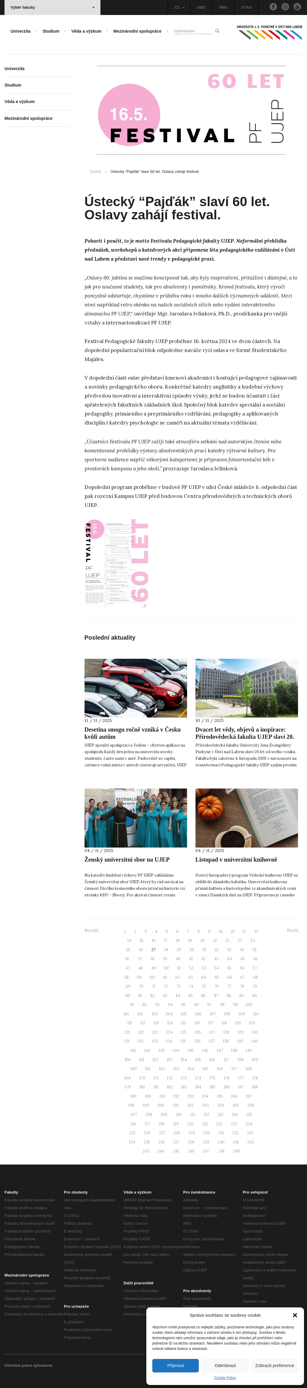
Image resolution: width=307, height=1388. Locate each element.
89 (241, 995)
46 (255, 958)
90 (254, 995)
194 (205, 1096)
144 (176, 1050)
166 (220, 1068)
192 (176, 1096)
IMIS (223, 7)
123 (155, 1032)
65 (216, 977)
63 (190, 977)
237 (176, 1142)
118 (224, 1022)
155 (198, 1059)
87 (216, 995)
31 (204, 949)
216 (133, 1123)
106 (198, 1014)
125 (183, 1032)
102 (140, 1014)
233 (250, 1132)
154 (184, 1059)
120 (252, 1022)
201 (176, 1105)
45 (242, 958)
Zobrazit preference (274, 1365)
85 (191, 995)
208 (148, 1114)
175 (212, 1078)
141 (133, 1050)
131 (127, 1041)
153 (169, 1059)
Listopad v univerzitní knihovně (236, 859)
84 (178, 995)
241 (236, 1142)
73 (178, 986)
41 (191, 958)
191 (162, 1096)
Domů (96, 171)
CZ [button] (179, 7)
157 (226, 1059)
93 (157, 1004)
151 (141, 1059)
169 (127, 1078)
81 (140, 995)
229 (191, 1132)
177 (241, 1078)
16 (154, 940)
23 (240, 940)
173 (184, 1078)
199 (146, 1105)
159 (255, 1059)
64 (203, 977)
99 (235, 1004)
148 (234, 1050)
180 (142, 1087)
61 (165, 977)
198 (131, 1105)
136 (198, 1041)
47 (127, 968)
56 (242, 968)
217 (147, 1123)
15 (141, 940)
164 (191, 1068)
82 (153, 995)
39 (165, 958)
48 (140, 968)
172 (170, 1078)
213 (220, 1114)
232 (235, 1132)
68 (255, 977)
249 (236, 1151)
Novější (91, 930)
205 (235, 1105)
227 (162, 1132)
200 (160, 1105)
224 (249, 1123)
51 (179, 968)
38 (152, 958)
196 (234, 1096)
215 (249, 1114)
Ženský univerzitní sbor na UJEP (127, 859)
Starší (292, 930)
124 (169, 1032)
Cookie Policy (225, 1378)
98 (222, 1004)
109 (242, 1014)
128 (226, 1032)
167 (234, 1068)
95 (183, 1004)
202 (190, 1105)
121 (127, 1032)
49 (153, 968)
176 (227, 1078)
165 (205, 1068)
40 (178, 958)
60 (152, 977)
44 (229, 958)
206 (250, 1105)
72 (166, 986)
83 (165, 995)
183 (184, 1087)
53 (204, 968)
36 (127, 958)
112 (142, 1022)
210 (179, 1114)
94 (170, 1004)
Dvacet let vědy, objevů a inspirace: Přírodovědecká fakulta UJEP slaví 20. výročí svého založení (244, 736)
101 (126, 1014)
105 (184, 1014)
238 (191, 1142)
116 (197, 1022)
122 (141, 1032)
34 (242, 949)
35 (254, 949)
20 (202, 940)
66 (229, 977)
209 (163, 1114)
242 (250, 1142)
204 (220, 1105)
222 (219, 1123)
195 (220, 1096)
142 (147, 1050)
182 (170, 1087)
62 (177, 977)
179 (128, 1087)
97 (209, 1004)
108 (227, 1014)
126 (198, 1032)
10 (221, 931)
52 (191, 968)
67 (242, 977)
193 (191, 1096)
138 (226, 1041)
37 (140, 958)
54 (216, 968)
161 (148, 1068)
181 (156, 1087)
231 (221, 1132)
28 (166, 949)
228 (177, 1132)
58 (126, 977)
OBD (201, 7)
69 (128, 986)
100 (249, 1004)
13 (256, 931)
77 (229, 986)
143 (162, 1050)
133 (155, 1041)
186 (227, 1087)
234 (132, 1142)
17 (166, 940)
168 (249, 1068)
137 (212, 1041)
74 (191, 986)
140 (255, 1041)
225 (132, 1132)
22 (227, 940)
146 (205, 1050)
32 (216, 949)
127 (212, 1032)
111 (129, 1022)
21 (215, 940)
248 (221, 1151)
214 (235, 1114)
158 (240, 1059)
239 (206, 1142)
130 (255, 1032)
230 (206, 1132)
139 (240, 1041)
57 (255, 968)
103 (155, 1014)
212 (206, 1114)
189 (133, 1096)
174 (198, 1078)
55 (229, 968)
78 (242, 986)
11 (232, 931)
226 (147, 1132)
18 (178, 940)
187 (241, 1087)
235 (147, 1142)
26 (141, 949)
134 (169, 1041)
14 (129, 940)
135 (183, 1041)
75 (204, 986)
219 (176, 1123)
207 (133, 1114)
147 (220, 1050)
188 (255, 1087)
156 (212, 1059)
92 (144, 1004)
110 (256, 1014)
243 (145, 1151)
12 (244, 931)
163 (176, 1068)
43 (216, 958)
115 (183, 1022)
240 (221, 1142)
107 (213, 1014)
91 (132, 1004)
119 (238, 1022)
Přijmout (175, 1365)
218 (161, 1123)
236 (161, 1142)
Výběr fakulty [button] (52, 7)
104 (169, 1014)
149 (249, 1050)
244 (160, 1151)
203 (205, 1105)
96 (196, 1004)
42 (203, 958)
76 (216, 986)
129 (240, 1032)
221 (205, 1123)
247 (206, 1151)
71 (153, 986)
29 (179, 949)
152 (155, 1059)
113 (156, 1022)
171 (156, 1078)
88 (229, 995)
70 (141, 986)
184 (198, 1087)
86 (203, 995)
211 (192, 1114)
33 (229, 949)
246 (191, 1151)
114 (170, 1022)
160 (133, 1068)
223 (234, 1123)
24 (252, 940)
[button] (295, 1315)
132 (141, 1041)
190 (148, 1096)
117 (210, 1022)
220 (190, 1123)
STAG (246, 7)
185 (212, 1087)
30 (191, 949)
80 (128, 995)
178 (255, 1078)
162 (162, 1068)
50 (166, 968)
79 (254, 986)
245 (176, 1151)
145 (191, 1050)
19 (190, 940)
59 (139, 977)
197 (249, 1096)
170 (142, 1078)
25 (128, 949)
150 (128, 1059)
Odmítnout (225, 1365)
